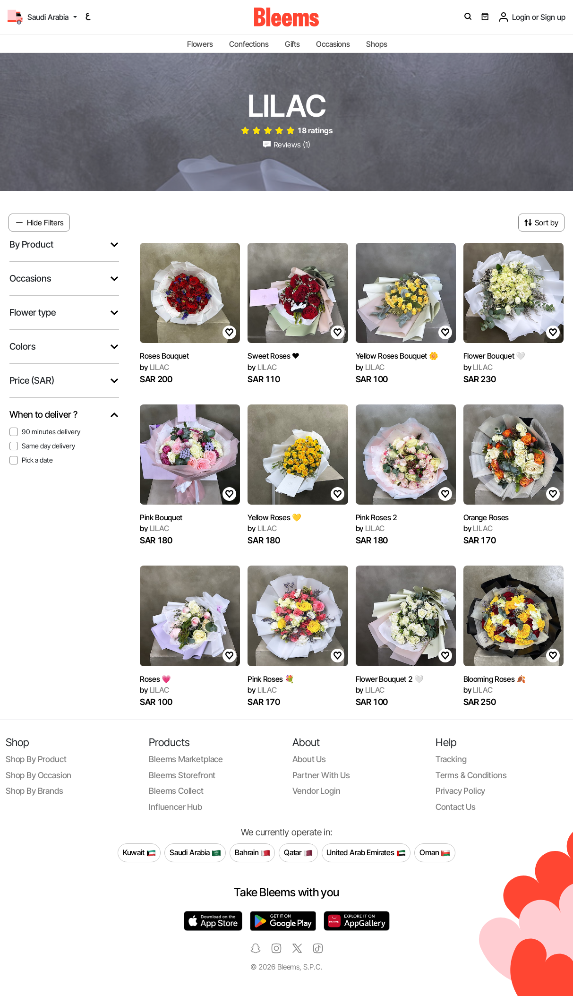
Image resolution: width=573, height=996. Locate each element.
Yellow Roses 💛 (274, 517)
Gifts (292, 44)
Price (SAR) (31, 380)
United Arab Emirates (366, 853)
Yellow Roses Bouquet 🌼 (397, 356)
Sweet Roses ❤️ (273, 356)
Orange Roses (486, 517)
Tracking (451, 759)
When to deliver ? (43, 414)
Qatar (298, 853)
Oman (434, 853)
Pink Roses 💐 (271, 679)
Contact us (456, 807)
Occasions (333, 44)
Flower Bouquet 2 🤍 (390, 679)
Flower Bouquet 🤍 (494, 356)
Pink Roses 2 (376, 517)
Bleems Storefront (182, 775)
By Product (31, 244)
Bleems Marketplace (186, 759)
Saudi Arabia (195, 853)
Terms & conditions (471, 775)
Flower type (32, 312)
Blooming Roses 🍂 (494, 679)
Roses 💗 (155, 679)
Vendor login (316, 791)
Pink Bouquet (161, 517)
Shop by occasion (38, 775)
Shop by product (36, 759)
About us (309, 759)
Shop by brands (34, 791)
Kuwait (139, 853)
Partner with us (321, 775)
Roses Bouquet (164, 356)
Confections (248, 44)
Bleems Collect (176, 791)
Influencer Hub (175, 807)
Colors (22, 346)
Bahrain (252, 853)
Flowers (200, 44)
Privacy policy (461, 791)
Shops (376, 44)
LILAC (154, 367)
